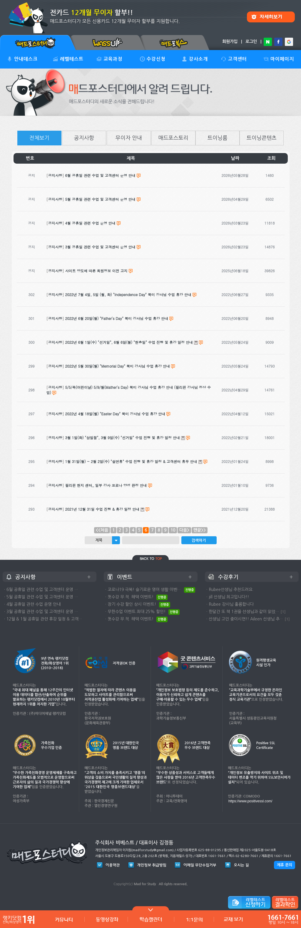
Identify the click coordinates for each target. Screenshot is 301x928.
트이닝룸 (218, 138)
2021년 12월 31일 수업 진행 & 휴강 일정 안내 (102, 509)
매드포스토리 (173, 138)
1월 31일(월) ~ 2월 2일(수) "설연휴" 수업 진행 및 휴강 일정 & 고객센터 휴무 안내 (131, 461)
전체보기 (39, 138)
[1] (283, 612)
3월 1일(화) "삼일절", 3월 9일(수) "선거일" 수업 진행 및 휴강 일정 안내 (122, 437)
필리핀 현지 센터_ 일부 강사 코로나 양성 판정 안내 (106, 485)
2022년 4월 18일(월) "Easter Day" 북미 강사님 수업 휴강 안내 (115, 413)
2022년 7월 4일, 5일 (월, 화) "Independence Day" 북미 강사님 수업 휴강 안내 (128, 294)
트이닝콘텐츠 (262, 138)
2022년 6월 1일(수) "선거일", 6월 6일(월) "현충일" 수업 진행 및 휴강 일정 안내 (129, 342)
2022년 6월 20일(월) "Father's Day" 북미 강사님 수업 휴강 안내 (116, 318)
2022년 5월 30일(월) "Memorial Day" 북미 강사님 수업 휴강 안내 (117, 365)
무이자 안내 (129, 138)
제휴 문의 (284, 865)
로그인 (251, 41)
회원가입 (230, 41)
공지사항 (84, 138)
